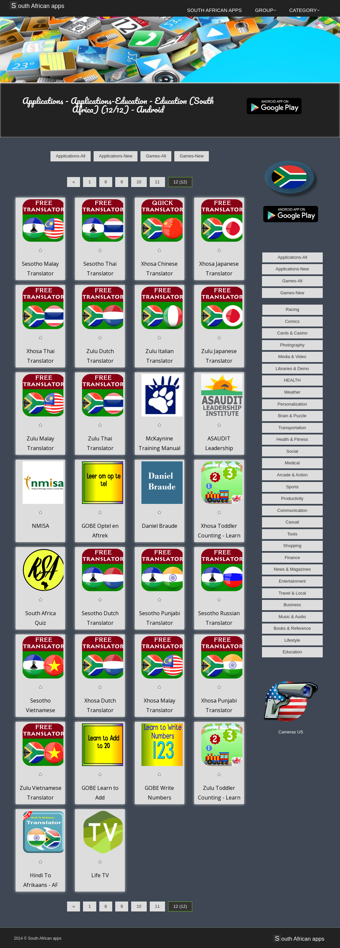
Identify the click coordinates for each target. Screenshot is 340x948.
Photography (292, 344)
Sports (292, 486)
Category (304, 10)
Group (265, 10)
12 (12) (180, 181)
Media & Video (292, 356)
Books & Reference (292, 628)
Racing (292, 309)
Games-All (156, 155)
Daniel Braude (159, 525)
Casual (292, 522)
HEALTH (292, 380)
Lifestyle (292, 640)
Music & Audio (292, 616)
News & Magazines (292, 569)
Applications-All (70, 155)
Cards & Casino (292, 333)
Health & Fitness (292, 439)
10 (138, 181)
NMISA (40, 525)
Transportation (292, 427)
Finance (292, 557)
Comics (292, 321)
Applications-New (115, 155)
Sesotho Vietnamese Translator (40, 710)
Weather (292, 392)
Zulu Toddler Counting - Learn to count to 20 (219, 797)
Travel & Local (292, 593)
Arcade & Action (292, 474)
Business (292, 604)
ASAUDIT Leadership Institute (219, 448)
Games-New (192, 155)
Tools (292, 533)
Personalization (292, 404)
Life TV (100, 875)
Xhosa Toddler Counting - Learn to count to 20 (219, 535)
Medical (292, 462)
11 (157, 181)
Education (292, 651)
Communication (292, 510)
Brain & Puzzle (292, 415)
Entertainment (292, 581)
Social (292, 451)
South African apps (37, 6)
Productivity (292, 498)
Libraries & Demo (292, 368)
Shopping (292, 545)
